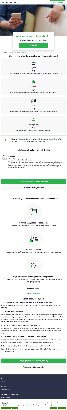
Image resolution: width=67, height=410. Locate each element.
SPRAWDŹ (33, 45)
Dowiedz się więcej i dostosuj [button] (9, 408)
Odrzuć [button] (53, 408)
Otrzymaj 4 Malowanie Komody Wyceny (33, 181)
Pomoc (3, 381)
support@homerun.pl (7, 397)
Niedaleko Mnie (5, 389)
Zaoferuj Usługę (58, 2)
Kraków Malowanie (33, 293)
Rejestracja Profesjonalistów (33, 188)
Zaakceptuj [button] (62, 408)
